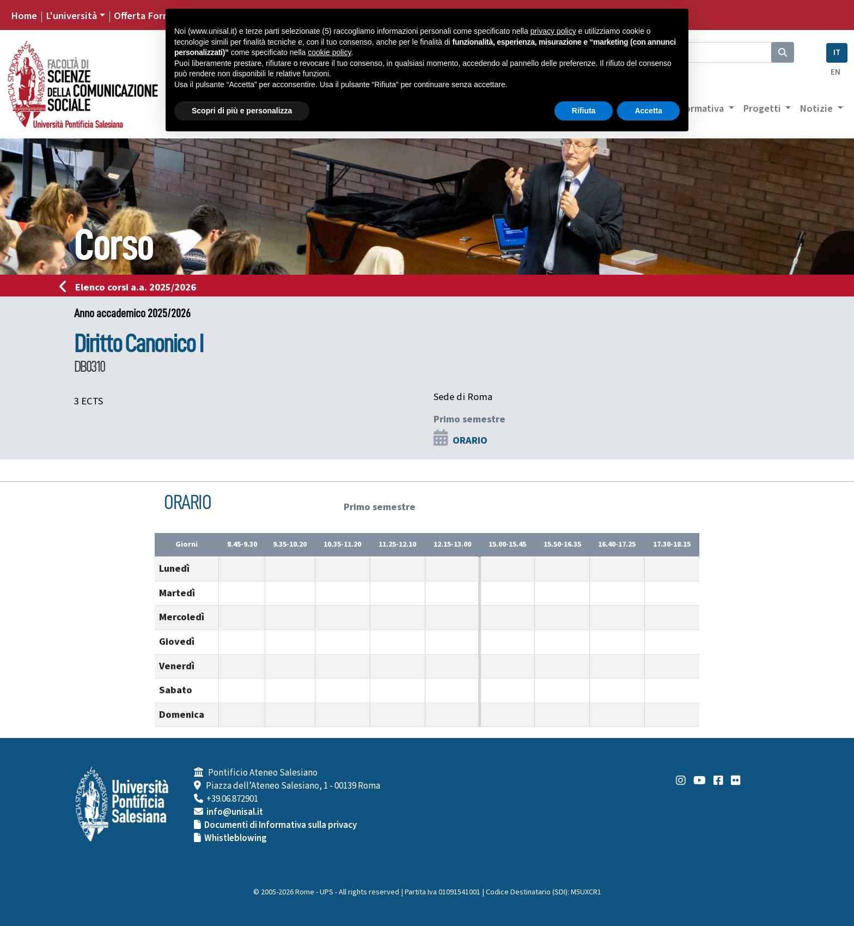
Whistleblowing (235, 838)
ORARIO (470, 440)
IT (836, 52)
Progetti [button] (763, 108)
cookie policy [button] (329, 52)
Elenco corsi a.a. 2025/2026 (131, 287)
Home (24, 16)
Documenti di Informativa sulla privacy (280, 825)
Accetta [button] (648, 110)
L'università (71, 16)
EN (835, 72)
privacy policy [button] (553, 31)
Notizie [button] (817, 108)
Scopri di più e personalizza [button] (242, 110)
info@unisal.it (234, 812)
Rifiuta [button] (584, 110)
